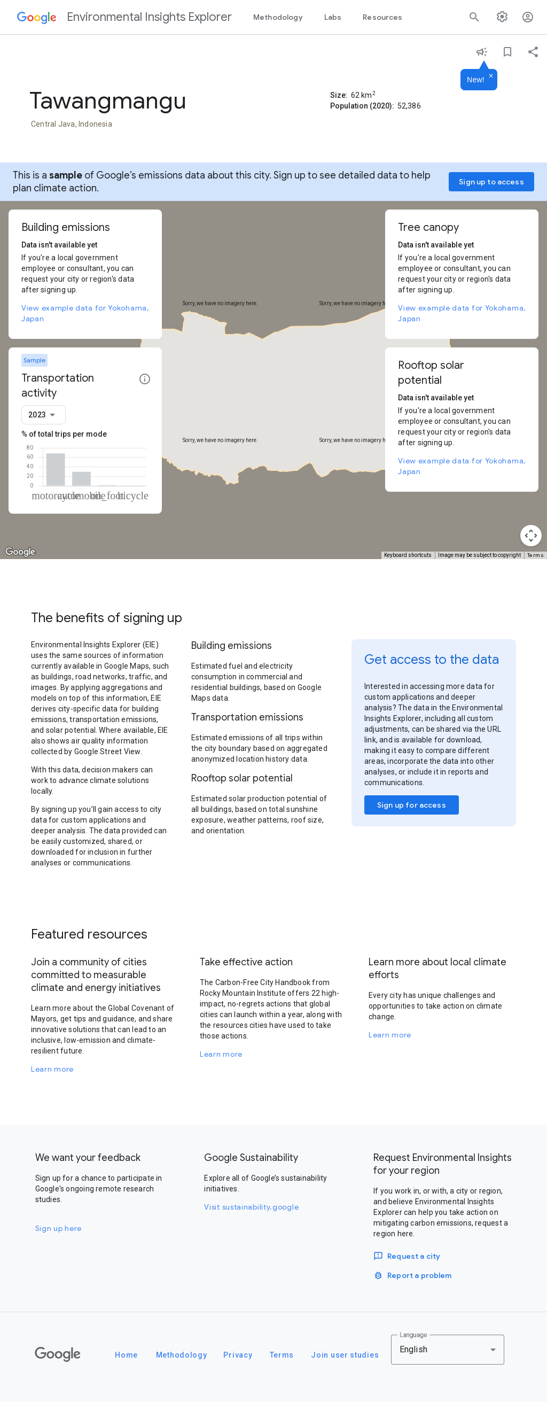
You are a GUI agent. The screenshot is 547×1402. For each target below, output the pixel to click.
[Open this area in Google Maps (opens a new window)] (20, 552)
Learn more (52, 1069)
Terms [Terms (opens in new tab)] (535, 555)
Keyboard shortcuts (408, 555)
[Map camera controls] (531, 535)
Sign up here (58, 1228)
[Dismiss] (491, 76)
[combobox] (43, 414)
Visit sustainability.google (251, 1207)
